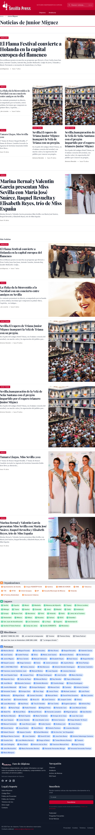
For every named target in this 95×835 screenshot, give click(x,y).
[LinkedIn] (14, 781)
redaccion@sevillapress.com (24, 829)
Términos (82, 828)
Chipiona (42, 12)
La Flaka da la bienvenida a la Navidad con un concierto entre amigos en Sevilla (15, 93)
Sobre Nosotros (7, 790)
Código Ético (6, 793)
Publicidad (52, 813)
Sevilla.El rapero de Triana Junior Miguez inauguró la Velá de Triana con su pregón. (46, 137)
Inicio (1, 16)
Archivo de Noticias (55, 773)
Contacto (5, 807)
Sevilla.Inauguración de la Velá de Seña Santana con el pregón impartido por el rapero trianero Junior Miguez (80, 139)
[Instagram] (10, 781)
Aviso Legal (5, 805)
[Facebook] (3, 781)
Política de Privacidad (9, 796)
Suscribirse (71, 802)
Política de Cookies (8, 799)
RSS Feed (52, 776)
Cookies (75, 828)
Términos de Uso (7, 802)
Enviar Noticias (54, 819)
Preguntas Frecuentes (56, 816)
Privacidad (67, 828)
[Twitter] (6, 781)
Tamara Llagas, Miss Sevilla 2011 (14, 136)
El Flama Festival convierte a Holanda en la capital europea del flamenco (21, 252)
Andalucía (52, 12)
